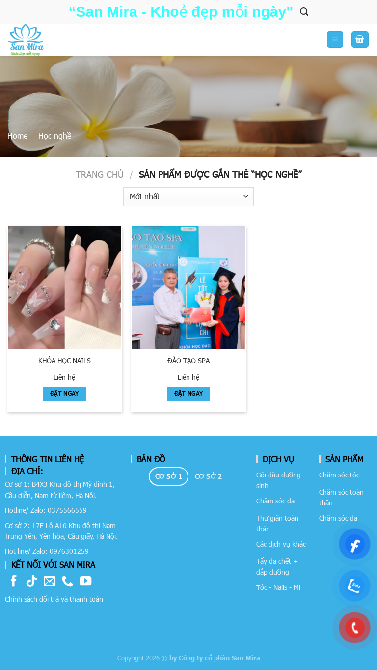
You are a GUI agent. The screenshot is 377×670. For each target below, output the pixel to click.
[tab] (168, 476)
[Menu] (335, 39)
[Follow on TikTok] (31, 581)
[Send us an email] (49, 581)
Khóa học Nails (64, 360)
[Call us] (67, 581)
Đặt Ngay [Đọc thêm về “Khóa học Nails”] (64, 393)
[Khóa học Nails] (64, 287)
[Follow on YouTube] (85, 581)
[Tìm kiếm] (304, 11)
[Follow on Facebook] (14, 581)
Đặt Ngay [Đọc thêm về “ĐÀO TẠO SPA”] (188, 393)
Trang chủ (100, 174)
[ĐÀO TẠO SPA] (188, 287)
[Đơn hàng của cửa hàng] (188, 196)
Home (17, 135)
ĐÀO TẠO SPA (188, 360)
